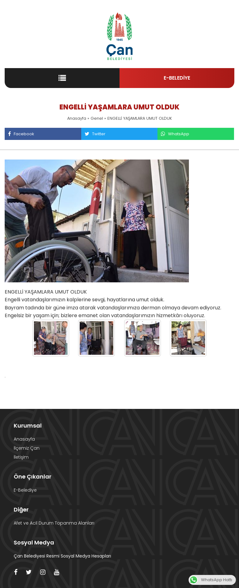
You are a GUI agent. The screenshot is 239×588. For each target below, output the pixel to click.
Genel (97, 118)
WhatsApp (175, 134)
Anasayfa (76, 118)
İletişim (21, 457)
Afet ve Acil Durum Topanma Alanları (54, 523)
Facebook (21, 134)
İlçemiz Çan (27, 448)
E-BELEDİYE (177, 77)
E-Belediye (25, 490)
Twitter (94, 134)
